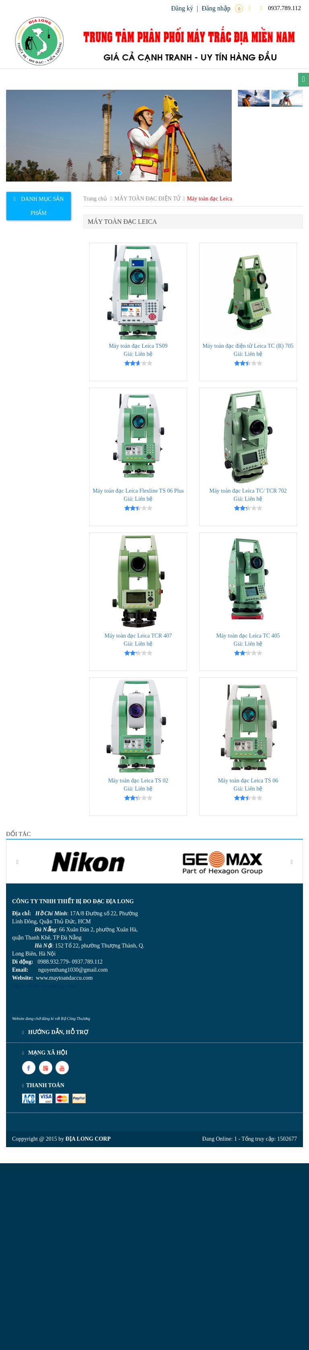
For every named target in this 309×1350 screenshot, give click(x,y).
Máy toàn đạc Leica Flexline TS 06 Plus (138, 491)
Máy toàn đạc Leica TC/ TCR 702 (248, 491)
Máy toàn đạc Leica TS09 (138, 346)
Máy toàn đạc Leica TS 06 (248, 781)
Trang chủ (95, 199)
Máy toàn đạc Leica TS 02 (138, 781)
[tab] (38, 206)
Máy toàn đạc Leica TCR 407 (138, 636)
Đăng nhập (216, 8)
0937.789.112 (280, 8)
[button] (23, 136)
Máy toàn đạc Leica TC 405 (248, 636)
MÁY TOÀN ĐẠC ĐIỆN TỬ (147, 199)
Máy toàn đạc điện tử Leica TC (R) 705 (247, 346)
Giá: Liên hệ (138, 354)
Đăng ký (182, 8)
